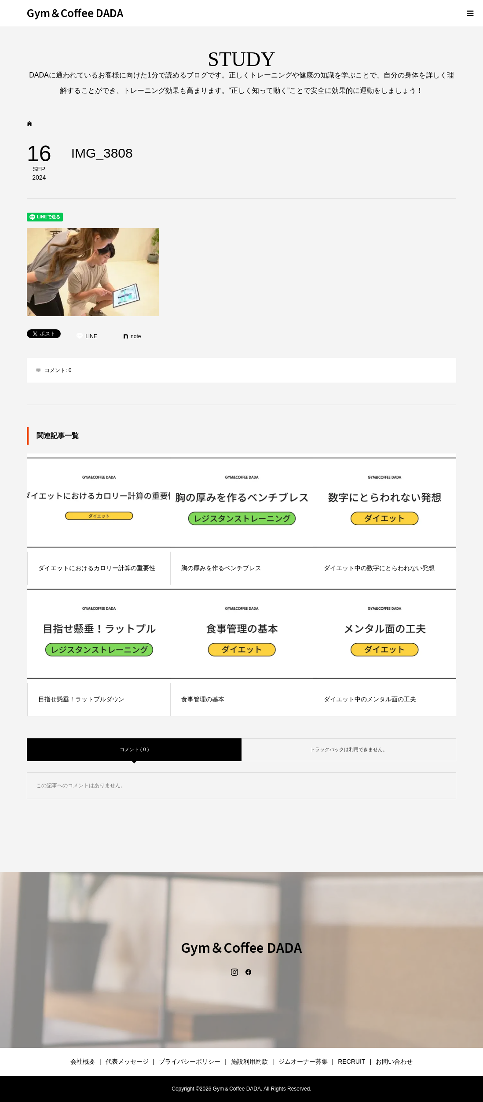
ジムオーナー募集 (303, 1061)
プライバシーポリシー (189, 1061)
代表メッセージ (127, 1061)
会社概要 (82, 1061)
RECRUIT (351, 1061)
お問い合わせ (394, 1061)
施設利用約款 (249, 1061)
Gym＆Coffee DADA (75, 12)
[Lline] (87, 336)
